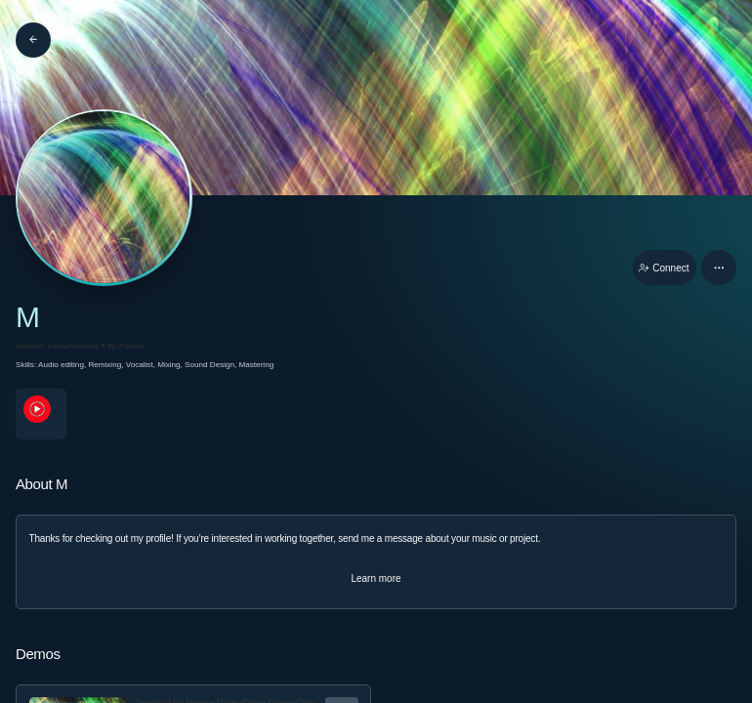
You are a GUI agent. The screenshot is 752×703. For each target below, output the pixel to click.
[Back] (33, 40)
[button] (718, 267)
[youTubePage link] (41, 414)
